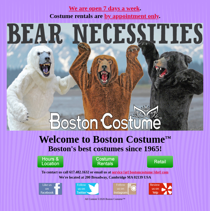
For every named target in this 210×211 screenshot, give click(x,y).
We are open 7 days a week (104, 8)
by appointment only (131, 16)
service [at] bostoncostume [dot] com (140, 172)
